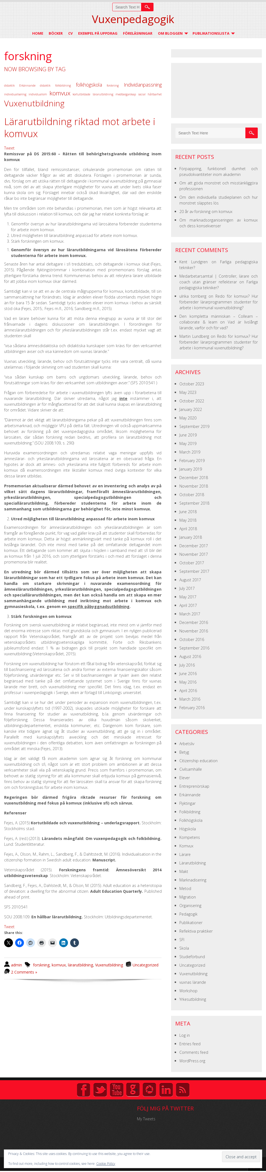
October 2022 (191, 400)
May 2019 (187, 443)
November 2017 (193, 554)
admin (16, 965)
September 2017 (194, 571)
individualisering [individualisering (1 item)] (15, 94)
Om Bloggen (170, 33)
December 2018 (193, 477)
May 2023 (187, 392)
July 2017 (187, 588)
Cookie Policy (105, 1163)
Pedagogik (188, 914)
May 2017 (187, 596)
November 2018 (193, 486)
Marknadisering (192, 880)
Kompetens (189, 837)
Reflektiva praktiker (196, 931)
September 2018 (194, 503)
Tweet (9, 148)
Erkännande (190, 794)
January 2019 (190, 469)
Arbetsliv (186, 743)
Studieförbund (192, 956)
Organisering (190, 905)
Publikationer (190, 922)
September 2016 (194, 648)
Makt (183, 871)
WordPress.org (192, 1060)
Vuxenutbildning (109, 965)
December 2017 (193, 545)
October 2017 (191, 562)
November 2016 (193, 631)
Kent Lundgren (193, 261)
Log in (184, 1035)
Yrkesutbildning (192, 999)
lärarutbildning (80, 965)
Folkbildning (189, 811)
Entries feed (190, 1043)
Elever (184, 777)
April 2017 (188, 605)
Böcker (56, 33)
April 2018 (188, 528)
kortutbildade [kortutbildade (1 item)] (81, 94)
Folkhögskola (190, 820)
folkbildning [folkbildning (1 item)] (63, 85)
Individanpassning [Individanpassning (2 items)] (143, 84)
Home (37, 33)
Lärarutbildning (192, 863)
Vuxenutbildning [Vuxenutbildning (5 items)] (34, 103)
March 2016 (189, 699)
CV (70, 33)
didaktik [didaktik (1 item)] (9, 85)
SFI (181, 939)
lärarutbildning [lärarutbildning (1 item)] (103, 94)
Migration (187, 897)
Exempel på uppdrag (97, 33)
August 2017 (190, 579)
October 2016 (191, 639)
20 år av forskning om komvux (205, 211)
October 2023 (191, 383)
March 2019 (189, 452)
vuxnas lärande (192, 982)
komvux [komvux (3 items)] (60, 93)
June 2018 (188, 511)
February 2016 (192, 707)
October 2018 (191, 494)
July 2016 (187, 665)
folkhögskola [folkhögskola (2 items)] (89, 84)
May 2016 (187, 682)
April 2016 (188, 690)
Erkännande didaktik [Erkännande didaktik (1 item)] (35, 85)
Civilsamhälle (190, 769)
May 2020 (187, 418)
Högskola (187, 828)
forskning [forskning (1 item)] (113, 85)
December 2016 (193, 622)
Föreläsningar (137, 33)
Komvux (186, 845)
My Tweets (146, 1118)
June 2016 (188, 673)
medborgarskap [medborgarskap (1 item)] (126, 94)
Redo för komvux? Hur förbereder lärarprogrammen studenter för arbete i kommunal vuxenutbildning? (218, 302)
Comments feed (193, 1052)
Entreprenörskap (194, 786)
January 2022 (190, 409)
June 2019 (188, 435)
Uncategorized (145, 965)
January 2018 (190, 537)
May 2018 (187, 520)
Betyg (184, 752)
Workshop (188, 990)
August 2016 (190, 656)
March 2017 (189, 614)
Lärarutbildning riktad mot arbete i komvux (79, 127)
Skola (184, 948)
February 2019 (192, 460)
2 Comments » (24, 972)
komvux (59, 965)
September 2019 (194, 426)
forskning (41, 965)
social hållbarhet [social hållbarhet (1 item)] (150, 94)
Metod (185, 888)
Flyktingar (187, 803)
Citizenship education (198, 760)
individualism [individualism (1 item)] (38, 94)
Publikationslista (211, 33)
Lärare (185, 854)
